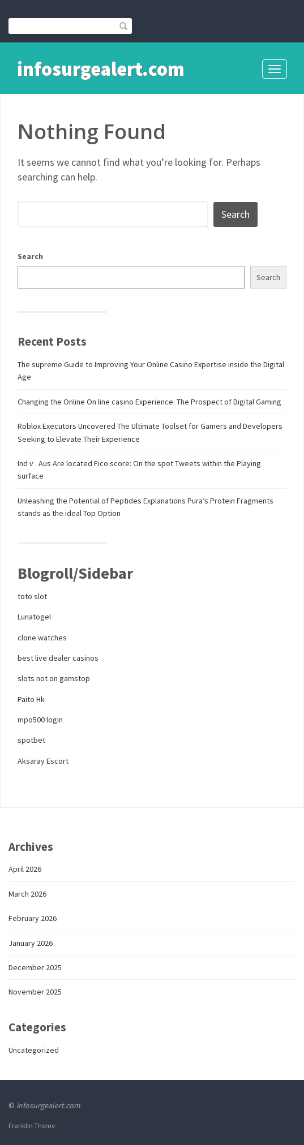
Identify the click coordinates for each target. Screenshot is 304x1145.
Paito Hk (31, 699)
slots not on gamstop (54, 678)
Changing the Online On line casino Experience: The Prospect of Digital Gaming (149, 402)
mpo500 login (40, 719)
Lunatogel (34, 617)
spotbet (31, 740)
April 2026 (24, 869)
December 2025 (35, 967)
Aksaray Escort (43, 761)
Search (30, 256)
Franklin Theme (31, 1125)
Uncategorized (33, 1050)
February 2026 (32, 918)
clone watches (42, 637)
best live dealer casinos (58, 658)
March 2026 (27, 894)
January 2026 (30, 943)
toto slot (32, 596)
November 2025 (35, 992)
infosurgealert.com (101, 69)
